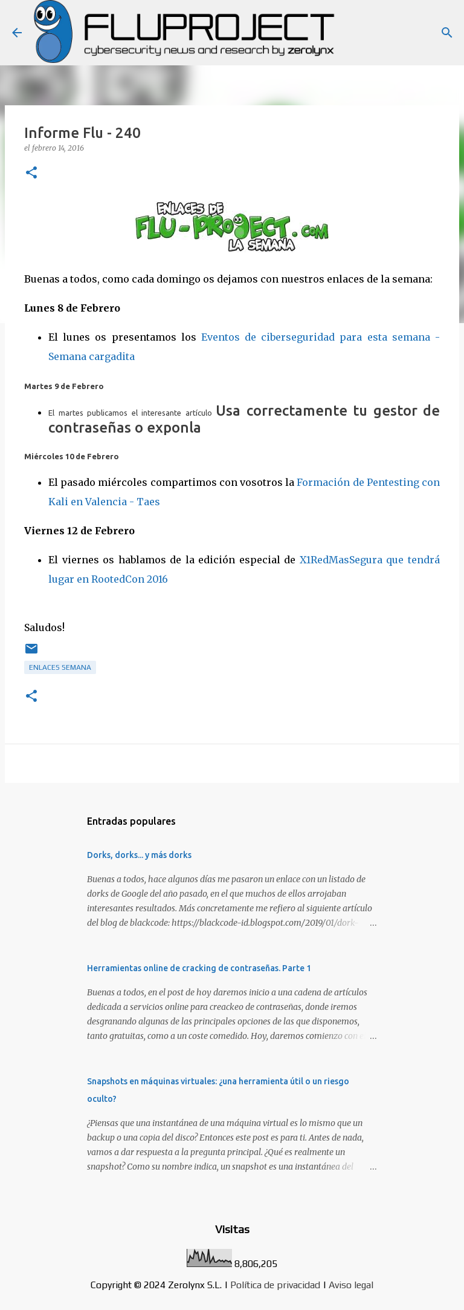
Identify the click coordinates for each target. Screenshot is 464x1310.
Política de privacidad (275, 1285)
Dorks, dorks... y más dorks (139, 855)
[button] (31, 173)
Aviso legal (351, 1285)
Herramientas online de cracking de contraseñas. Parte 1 (199, 968)
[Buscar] (447, 32)
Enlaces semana (60, 667)
